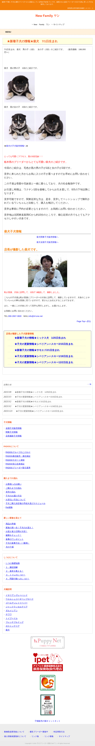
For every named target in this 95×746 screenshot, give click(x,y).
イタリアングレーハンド (17, 595)
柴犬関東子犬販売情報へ (47, 237)
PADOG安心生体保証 (15, 464)
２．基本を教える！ (15, 571)
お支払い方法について (16, 499)
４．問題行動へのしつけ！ (18, 579)
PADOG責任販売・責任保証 (18, 456)
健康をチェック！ (14, 535)
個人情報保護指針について (15, 736)
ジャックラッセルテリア (17, 607)
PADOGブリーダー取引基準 (18, 468)
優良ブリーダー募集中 (39, 732)
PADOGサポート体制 (15, 460)
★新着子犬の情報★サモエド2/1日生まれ (36, 350)
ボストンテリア (13, 626)
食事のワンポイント (15, 539)
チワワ (9, 614)
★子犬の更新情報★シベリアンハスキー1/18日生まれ (42, 356)
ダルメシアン (12, 610)
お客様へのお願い (14, 484)
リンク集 (35, 736)
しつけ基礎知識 (13, 563)
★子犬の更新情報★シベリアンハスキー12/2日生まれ (42, 362)
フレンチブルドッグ (15, 622)
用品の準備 (11, 524)
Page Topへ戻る (84, 321)
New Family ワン (42, 24)
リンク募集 (49, 736)
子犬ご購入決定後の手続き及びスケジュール (25, 503)
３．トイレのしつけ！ (16, 575)
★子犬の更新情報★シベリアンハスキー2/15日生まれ (42, 344)
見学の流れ (11, 492)
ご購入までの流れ (14, 488)
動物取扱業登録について (14, 732)
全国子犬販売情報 (14, 428)
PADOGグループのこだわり (18, 452)
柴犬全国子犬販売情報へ (47, 242)
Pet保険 (9, 507)
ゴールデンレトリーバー (17, 603)
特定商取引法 (59, 732)
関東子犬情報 (12, 432)
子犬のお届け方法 (14, 496)
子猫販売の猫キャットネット (47, 721)
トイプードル (12, 618)
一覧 (89, 384)
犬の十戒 (10, 547)
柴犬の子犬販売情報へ (16, 146)
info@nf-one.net (36, 316)
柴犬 (8, 630)
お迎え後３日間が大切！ (17, 531)
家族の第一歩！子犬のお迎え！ (20, 527)
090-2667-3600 (15, 316)
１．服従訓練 (12, 567)
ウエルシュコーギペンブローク (20, 599)
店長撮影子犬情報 (14, 436)
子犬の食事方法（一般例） (18, 543)
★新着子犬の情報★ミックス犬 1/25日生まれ (39, 338)
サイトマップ (58, 24)
